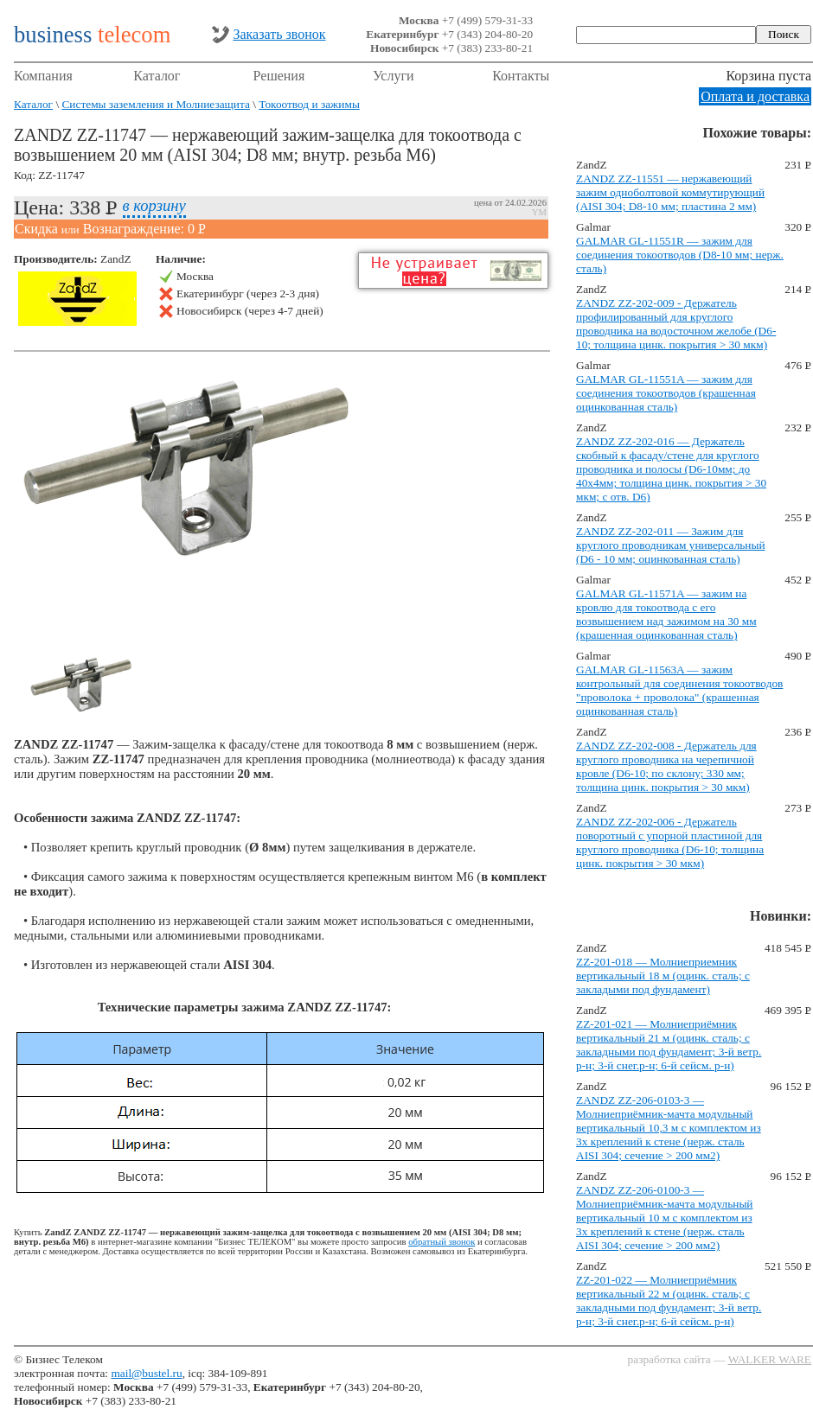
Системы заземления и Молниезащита (155, 104)
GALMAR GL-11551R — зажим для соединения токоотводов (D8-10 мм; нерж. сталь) (680, 254)
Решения (279, 75)
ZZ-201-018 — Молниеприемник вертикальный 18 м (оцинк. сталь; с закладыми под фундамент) (663, 975)
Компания (43, 75)
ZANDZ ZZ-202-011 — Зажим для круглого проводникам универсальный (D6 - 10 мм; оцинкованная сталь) (670, 545)
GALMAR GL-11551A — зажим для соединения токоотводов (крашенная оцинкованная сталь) (666, 393)
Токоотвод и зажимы (309, 104)
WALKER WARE (769, 1359)
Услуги (393, 75)
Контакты (520, 75)
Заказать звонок (279, 34)
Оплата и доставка (755, 96)
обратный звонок (441, 1242)
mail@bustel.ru (146, 1373)
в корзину (154, 205)
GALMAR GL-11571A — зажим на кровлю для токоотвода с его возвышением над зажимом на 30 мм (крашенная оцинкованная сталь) (666, 614)
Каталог (156, 75)
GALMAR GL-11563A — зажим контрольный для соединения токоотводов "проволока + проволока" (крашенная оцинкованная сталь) (679, 690)
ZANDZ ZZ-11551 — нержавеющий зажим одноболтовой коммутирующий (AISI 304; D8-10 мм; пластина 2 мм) (670, 192)
